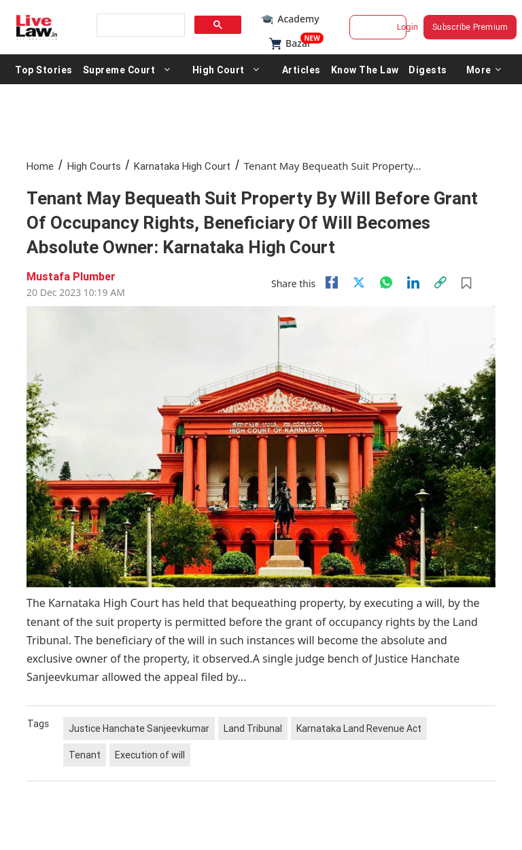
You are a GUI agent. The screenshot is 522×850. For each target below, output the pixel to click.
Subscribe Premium (470, 27)
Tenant (85, 755)
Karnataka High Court (182, 166)
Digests (427, 69)
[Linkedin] (413, 282)
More (484, 69)
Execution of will (150, 755)
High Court (218, 69)
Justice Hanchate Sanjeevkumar (139, 728)
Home (40, 166)
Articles (301, 69)
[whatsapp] (386, 282)
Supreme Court (119, 69)
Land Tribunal (253, 728)
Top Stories (44, 69)
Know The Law (365, 69)
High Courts (94, 166)
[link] (440, 282)
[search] (139, 25)
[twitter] (359, 282)
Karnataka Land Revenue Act (358, 728)
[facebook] (332, 282)
